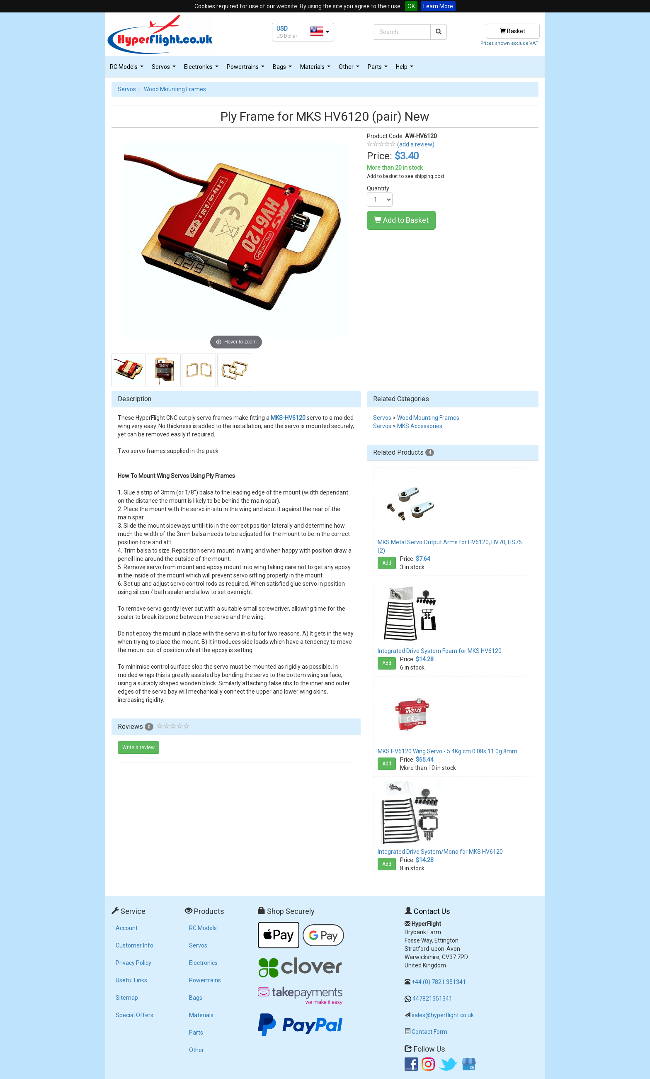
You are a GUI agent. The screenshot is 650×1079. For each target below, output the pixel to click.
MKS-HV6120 (288, 417)
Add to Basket (401, 220)
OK (411, 6)
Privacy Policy (133, 963)
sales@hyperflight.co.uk (443, 1015)
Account (127, 928)
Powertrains (247, 69)
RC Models (128, 69)
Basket (512, 31)
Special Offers (134, 1015)
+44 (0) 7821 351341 (439, 982)
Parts (379, 69)
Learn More (438, 6)
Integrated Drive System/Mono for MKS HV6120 (440, 851)
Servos (165, 69)
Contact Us (432, 911)
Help (405, 69)
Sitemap (127, 997)
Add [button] (386, 563)
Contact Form (429, 1031)
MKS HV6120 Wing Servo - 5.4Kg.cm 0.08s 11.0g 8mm (447, 751)
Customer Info (134, 945)
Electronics (202, 69)
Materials (316, 69)
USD (282, 28)
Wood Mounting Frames (175, 89)
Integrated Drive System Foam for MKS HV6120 (440, 651)
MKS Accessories (419, 426)
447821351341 (432, 998)
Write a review (138, 747)
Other (350, 69)
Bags (283, 69)
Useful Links (131, 980)
